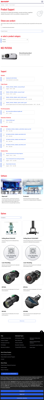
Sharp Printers (4, 367)
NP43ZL (4, 311)
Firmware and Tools (5, 342)
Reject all (22, 394)
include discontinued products (8, 27)
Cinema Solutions (19, 342)
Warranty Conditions (5, 347)
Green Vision (32, 347)
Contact (2, 359)
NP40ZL (4, 287)
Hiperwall (4, 196)
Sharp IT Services (4, 369)
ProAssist (26, 196)
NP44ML (25, 311)
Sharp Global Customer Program (8, 357)
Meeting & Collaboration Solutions (35, 338)
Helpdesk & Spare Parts (6, 338)
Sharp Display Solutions (6, 354)
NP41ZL (25, 287)
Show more (22, 321)
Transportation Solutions (20, 347)
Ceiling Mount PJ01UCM (8, 238)
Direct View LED (18, 340)
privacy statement (6, 387)
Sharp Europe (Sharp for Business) (8, 365)
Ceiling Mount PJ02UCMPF (30, 238)
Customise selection (22, 398)
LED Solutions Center (19, 338)
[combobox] (22, 31)
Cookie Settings (24, 386)
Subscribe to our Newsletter (9, 373)
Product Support (4, 340)
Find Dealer (3, 345)
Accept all (22, 391)
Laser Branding (6, 263)
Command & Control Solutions (36, 345)
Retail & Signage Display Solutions (35, 342)
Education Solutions (19, 345)
